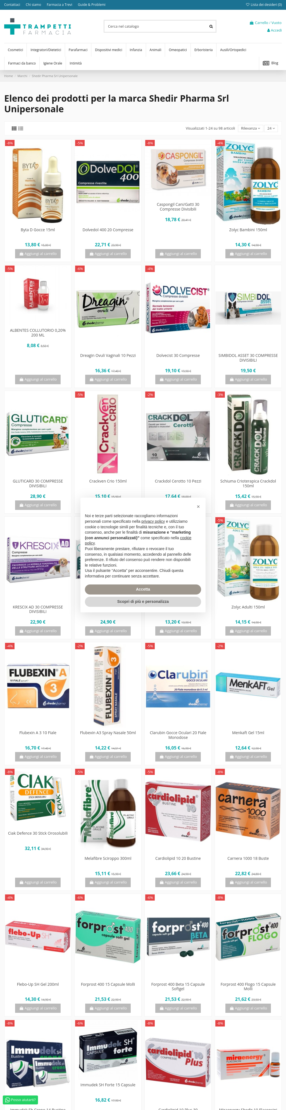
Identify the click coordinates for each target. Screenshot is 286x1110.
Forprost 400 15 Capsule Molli (108, 984)
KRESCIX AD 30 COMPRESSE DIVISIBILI (38, 609)
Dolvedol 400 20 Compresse (108, 229)
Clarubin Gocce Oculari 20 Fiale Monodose (178, 735)
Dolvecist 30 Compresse (178, 355)
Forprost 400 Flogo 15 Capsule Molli (248, 987)
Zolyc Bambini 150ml (248, 229)
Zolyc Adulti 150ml (248, 607)
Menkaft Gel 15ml (248, 732)
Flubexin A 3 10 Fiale (37, 732)
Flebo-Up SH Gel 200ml (38, 984)
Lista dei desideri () (264, 4)
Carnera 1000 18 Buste (248, 858)
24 (271, 128)
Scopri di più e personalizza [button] (143, 601)
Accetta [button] (143, 589)
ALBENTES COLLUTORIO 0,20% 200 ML (38, 333)
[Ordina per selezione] (250, 128)
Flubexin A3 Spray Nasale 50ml (108, 732)
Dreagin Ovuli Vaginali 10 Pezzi (108, 355)
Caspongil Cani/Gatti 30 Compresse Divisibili (178, 207)
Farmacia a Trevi (60, 4)
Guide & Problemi (92, 4)
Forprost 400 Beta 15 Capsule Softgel (178, 987)
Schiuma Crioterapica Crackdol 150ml (248, 483)
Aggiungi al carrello (38, 253)
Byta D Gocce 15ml (38, 229)
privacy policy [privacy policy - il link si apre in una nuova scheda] (153, 521)
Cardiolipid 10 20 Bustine (178, 858)
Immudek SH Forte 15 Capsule (107, 1084)
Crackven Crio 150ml (108, 481)
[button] (198, 506)
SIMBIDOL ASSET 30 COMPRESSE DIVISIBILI (248, 358)
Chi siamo (34, 4)
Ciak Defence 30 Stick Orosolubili (38, 833)
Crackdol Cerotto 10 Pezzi (178, 481)
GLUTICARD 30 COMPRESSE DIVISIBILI (38, 483)
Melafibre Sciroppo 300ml (108, 858)
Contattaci (12, 4)
